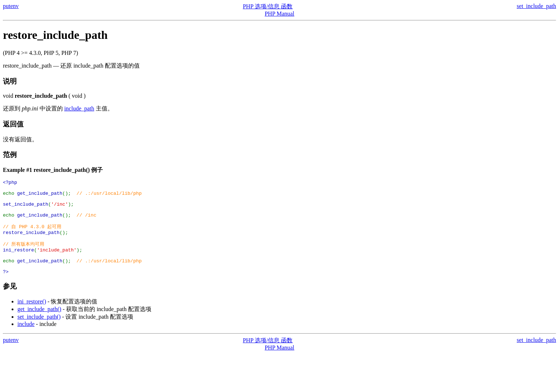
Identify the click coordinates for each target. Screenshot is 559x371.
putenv (11, 6)
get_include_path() (39, 326)
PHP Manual (279, 14)
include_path (79, 108)
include (25, 341)
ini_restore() (31, 318)
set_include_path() (39, 334)
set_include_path (536, 6)
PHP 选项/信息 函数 (268, 6)
